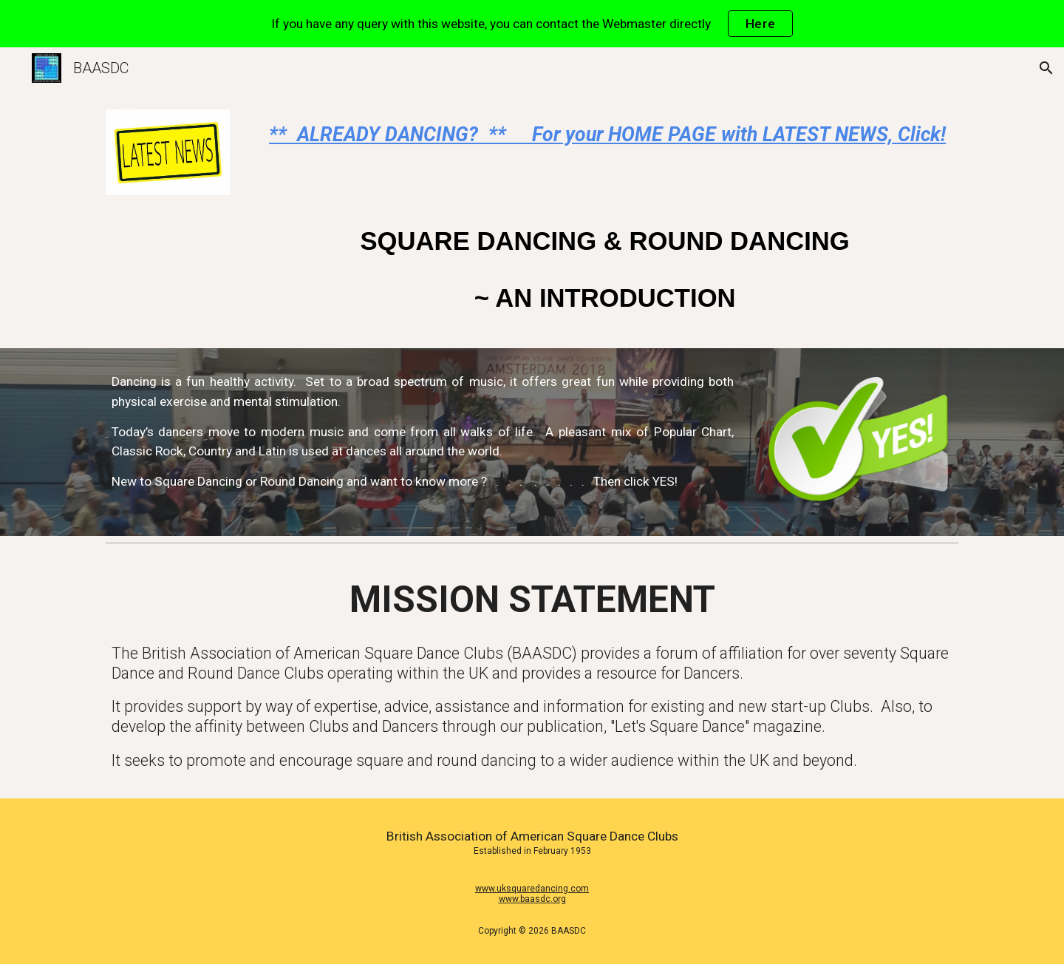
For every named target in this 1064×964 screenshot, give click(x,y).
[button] (1046, 68)
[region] (532, 23)
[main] (604, 134)
